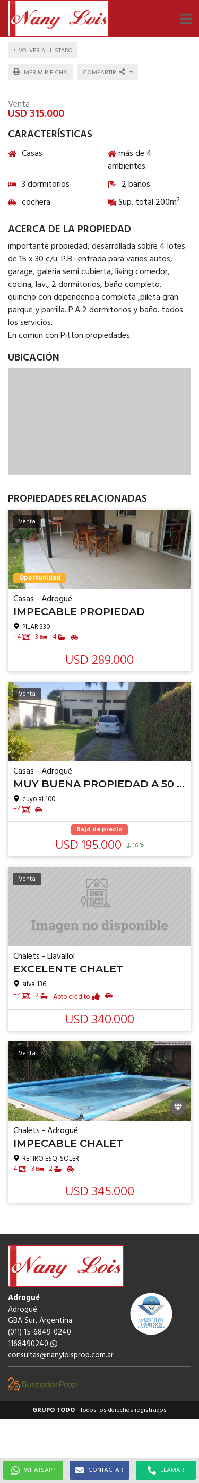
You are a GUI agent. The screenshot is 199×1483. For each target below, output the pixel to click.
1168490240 (32, 1344)
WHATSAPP (33, 1470)
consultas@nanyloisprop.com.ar (61, 1355)
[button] (185, 19)
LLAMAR (166, 1470)
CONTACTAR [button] (99, 1470)
